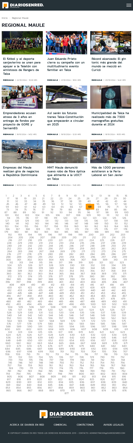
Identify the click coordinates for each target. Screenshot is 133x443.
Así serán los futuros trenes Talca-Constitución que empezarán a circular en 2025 (65, 119)
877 (67, 393)
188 (97, 232)
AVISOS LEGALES (113, 425)
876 (124, 390)
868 (40, 390)
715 (76, 354)
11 (84, 195)
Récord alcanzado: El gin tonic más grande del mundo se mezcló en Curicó (109, 64)
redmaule (8, 80)
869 (51, 390)
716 (86, 354)
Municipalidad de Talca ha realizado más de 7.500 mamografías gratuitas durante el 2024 (110, 119)
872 (83, 390)
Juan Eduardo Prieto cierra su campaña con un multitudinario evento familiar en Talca (66, 64)
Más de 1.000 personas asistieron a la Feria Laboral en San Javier (108, 171)
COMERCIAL (60, 425)
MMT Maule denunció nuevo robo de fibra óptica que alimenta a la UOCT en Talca (66, 173)
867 (30, 390)
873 (93, 390)
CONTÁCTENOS (85, 425)
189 (107, 232)
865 (8, 390)
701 (62, 351)
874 (104, 390)
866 (19, 390)
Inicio (5, 18)
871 (73, 390)
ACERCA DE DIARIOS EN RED (27, 425)
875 (114, 390)
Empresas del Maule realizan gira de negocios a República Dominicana (21, 171)
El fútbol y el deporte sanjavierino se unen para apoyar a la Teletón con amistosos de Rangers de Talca (22, 66)
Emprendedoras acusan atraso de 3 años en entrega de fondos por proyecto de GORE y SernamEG (19, 120)
